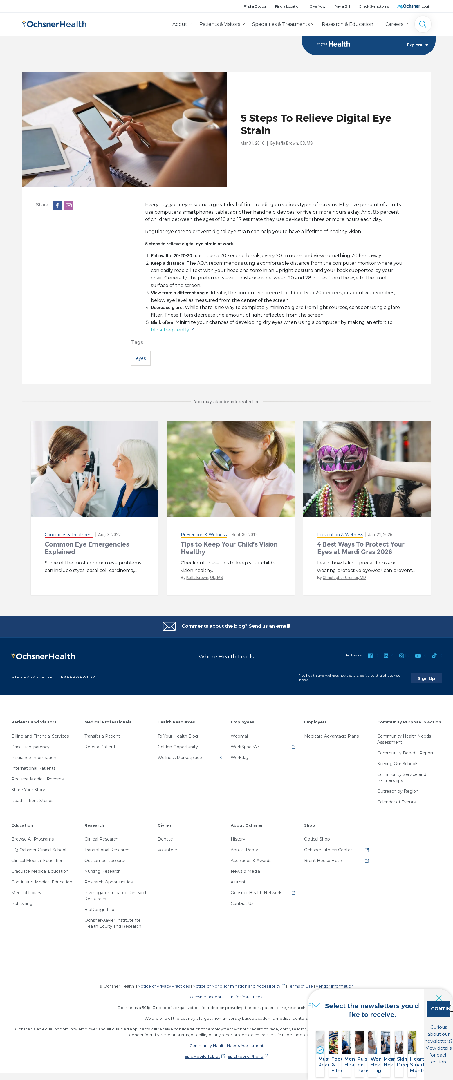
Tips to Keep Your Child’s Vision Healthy (229, 548)
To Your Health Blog (178, 734)
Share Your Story (28, 788)
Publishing (22, 901)
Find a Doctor (255, 6)
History (238, 837)
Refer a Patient (99, 745)
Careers (394, 24)
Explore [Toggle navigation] (417, 45)
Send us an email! (269, 626)
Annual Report (245, 848)
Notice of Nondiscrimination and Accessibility (236, 984)
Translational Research (106, 848)
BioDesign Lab (99, 907)
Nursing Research (102, 869)
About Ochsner (247, 823)
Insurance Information (33, 755)
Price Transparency (30, 745)
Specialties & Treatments (281, 24)
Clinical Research (101, 837)
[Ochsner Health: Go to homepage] (54, 23)
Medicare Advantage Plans (331, 734)
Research (94, 823)
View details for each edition (407, 1047)
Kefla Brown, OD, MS (294, 143)
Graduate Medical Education (39, 869)
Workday (240, 755)
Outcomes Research (105, 858)
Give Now (317, 6)
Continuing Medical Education (41, 880)
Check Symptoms (374, 6)
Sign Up (431, 676)
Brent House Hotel (323, 858)
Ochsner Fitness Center (328, 848)
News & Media (245, 869)
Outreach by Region (397, 789)
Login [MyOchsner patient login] (426, 6)
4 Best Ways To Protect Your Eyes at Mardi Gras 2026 (360, 548)
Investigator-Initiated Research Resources (116, 894)
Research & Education (347, 24)
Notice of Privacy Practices (164, 984)
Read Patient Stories (32, 798)
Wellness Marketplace (180, 755)
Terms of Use (300, 984)
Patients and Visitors (34, 720)
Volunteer (167, 848)
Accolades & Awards (251, 858)
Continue (407, 1022)
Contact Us (242, 901)
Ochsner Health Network (256, 891)
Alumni (238, 880)
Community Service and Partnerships (401, 775)
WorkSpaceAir (245, 745)
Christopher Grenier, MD (344, 577)
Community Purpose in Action (409, 720)
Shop (309, 823)
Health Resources (176, 720)
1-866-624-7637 (77, 675)
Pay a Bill (342, 6)
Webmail (240, 734)
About (179, 24)
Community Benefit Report (405, 751)
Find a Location (288, 6)
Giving (164, 823)
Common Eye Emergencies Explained (87, 548)
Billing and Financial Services (40, 734)
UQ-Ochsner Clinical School (38, 848)
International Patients (33, 766)
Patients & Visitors (219, 24)
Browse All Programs (32, 837)
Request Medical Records (37, 777)
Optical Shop (317, 837)
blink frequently (170, 330)
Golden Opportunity (178, 745)
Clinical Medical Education (37, 858)
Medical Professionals (107, 720)
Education (22, 823)
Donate (165, 837)
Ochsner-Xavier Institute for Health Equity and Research (112, 921)
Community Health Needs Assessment (404, 737)
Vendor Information (334, 984)
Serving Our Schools (397, 762)
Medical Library (26, 891)
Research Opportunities (108, 880)
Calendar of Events (396, 800)
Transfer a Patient (102, 734)
